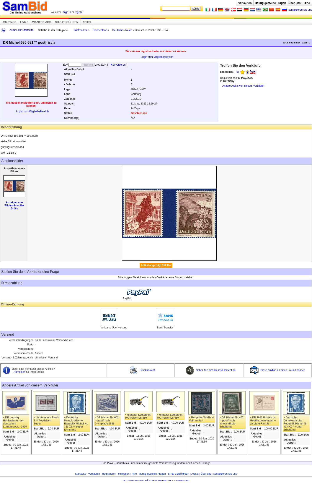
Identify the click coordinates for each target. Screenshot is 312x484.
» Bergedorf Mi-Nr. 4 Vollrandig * (201, 419)
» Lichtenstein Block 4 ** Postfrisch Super (46, 420)
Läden (24, 22)
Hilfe (307, 3)
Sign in (67, 12)
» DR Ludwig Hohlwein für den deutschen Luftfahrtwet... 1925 (15, 422)
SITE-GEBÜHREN (66, 22)
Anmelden (20, 371)
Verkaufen (245, 3)
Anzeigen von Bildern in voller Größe (14, 205)
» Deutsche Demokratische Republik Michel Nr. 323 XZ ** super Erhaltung (76, 423)
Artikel (86, 22)
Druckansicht (142, 370)
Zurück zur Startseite (21, 29)
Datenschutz (182, 480)
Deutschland (100, 30)
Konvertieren (118, 64)
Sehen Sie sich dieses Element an (210, 370)
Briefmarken (81, 30)
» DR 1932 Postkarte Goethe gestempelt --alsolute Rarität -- (263, 420)
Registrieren (109, 473)
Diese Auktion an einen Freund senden (278, 370)
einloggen (123, 473)
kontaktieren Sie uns (300, 9)
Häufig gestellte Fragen (270, 3)
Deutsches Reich (122, 30)
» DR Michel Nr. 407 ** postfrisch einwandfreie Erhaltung (231, 422)
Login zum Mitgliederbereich (157, 56)
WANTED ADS (41, 22)
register (79, 12)
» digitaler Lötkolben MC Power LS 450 (137, 416)
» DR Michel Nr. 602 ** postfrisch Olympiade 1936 (107, 420)
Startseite (9, 22)
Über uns (294, 3)
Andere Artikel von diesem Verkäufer (243, 85)
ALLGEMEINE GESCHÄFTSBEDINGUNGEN (147, 480)
